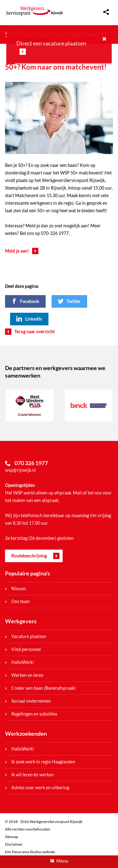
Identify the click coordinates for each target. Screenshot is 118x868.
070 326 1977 (31, 463)
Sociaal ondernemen (31, 701)
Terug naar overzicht (34, 331)
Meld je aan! (17, 251)
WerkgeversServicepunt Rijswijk (34, 11)
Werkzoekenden (26, 733)
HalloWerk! (22, 662)
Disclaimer (14, 844)
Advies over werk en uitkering (40, 787)
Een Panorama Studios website (30, 851)
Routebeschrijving (29, 555)
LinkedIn (33, 319)
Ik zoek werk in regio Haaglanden (43, 761)
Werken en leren (27, 675)
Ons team (20, 601)
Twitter (74, 301)
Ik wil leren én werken (32, 774)
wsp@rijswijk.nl (20, 470)
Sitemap (11, 836)
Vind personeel (26, 649)
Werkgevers (21, 621)
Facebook (29, 301)
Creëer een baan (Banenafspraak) (43, 688)
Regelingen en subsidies (34, 714)
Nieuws (18, 588)
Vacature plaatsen (28, 636)
